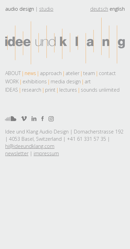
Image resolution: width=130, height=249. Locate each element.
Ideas (11, 89)
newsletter (16, 153)
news (30, 73)
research (31, 89)
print (50, 89)
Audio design (19, 9)
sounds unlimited (100, 89)
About (13, 73)
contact (107, 73)
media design (66, 81)
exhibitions (35, 81)
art (88, 81)
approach (51, 73)
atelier (72, 73)
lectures (68, 89)
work (12, 81)
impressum (46, 153)
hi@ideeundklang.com (29, 146)
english (117, 9)
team (89, 73)
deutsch (99, 9)
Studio (46, 9)
